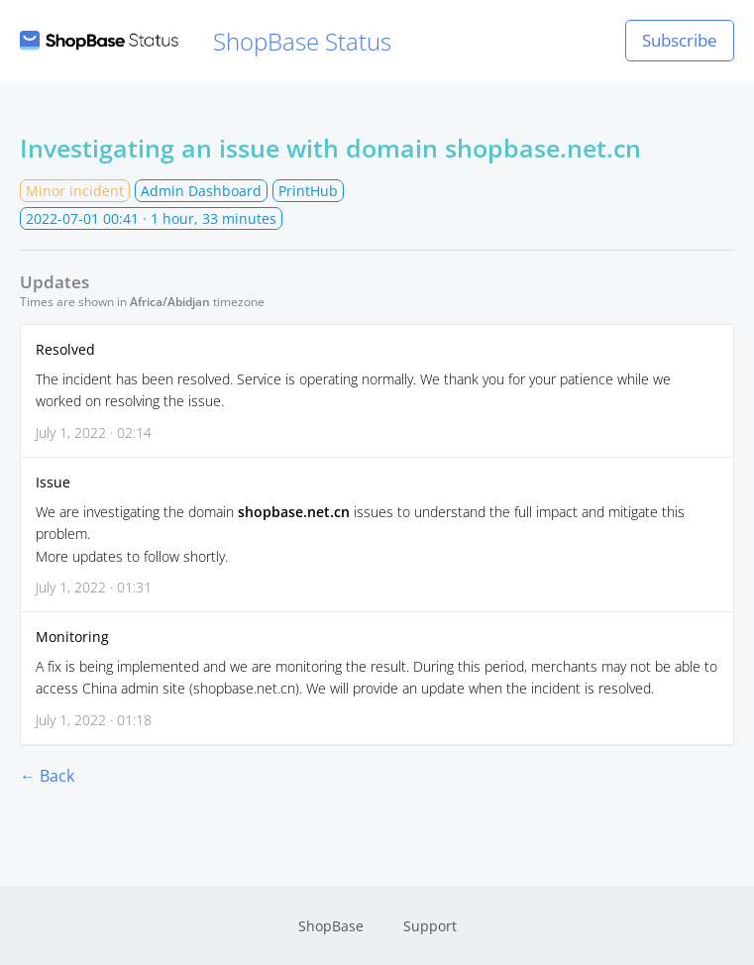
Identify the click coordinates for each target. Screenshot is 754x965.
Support (430, 925)
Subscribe (679, 40)
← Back (47, 776)
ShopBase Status (205, 41)
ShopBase (331, 925)
